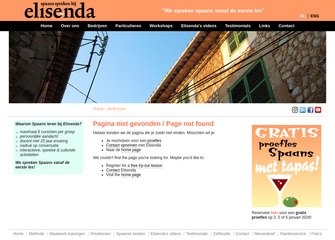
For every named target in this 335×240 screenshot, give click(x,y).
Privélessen (100, 233)
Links (264, 25)
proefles (155, 140)
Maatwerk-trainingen (67, 233)
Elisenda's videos (199, 25)
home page (131, 150)
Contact (286, 25)
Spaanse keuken (130, 233)
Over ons (70, 25)
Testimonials (238, 25)
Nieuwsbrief (265, 233)
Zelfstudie (221, 233)
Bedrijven (97, 25)
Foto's (316, 233)
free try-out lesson (146, 165)
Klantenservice (293, 233)
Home (46, 25)
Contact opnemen (121, 145)
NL (303, 16)
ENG (314, 16)
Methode (36, 233)
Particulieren (128, 25)
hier (274, 212)
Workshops (161, 25)
